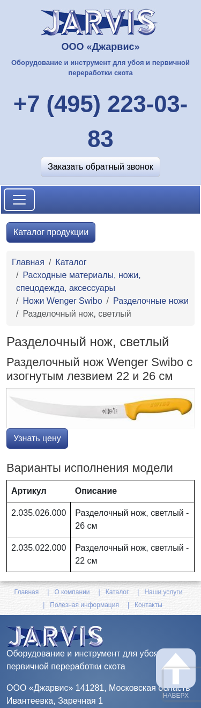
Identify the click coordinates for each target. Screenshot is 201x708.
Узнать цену (37, 438)
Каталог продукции (50, 232)
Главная (28, 262)
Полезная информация (84, 605)
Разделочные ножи (151, 300)
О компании (72, 592)
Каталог (70, 262)
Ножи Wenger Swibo (62, 300)
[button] (100, 167)
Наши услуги (163, 592)
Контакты (148, 605)
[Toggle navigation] (19, 199)
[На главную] (100, 21)
